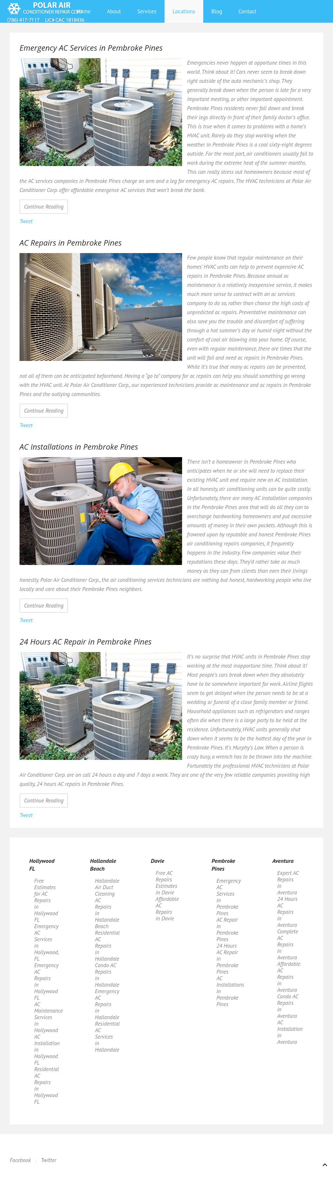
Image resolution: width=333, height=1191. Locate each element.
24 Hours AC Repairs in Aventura (287, 912)
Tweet (26, 221)
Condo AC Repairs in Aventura (287, 1006)
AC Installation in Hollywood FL (47, 1049)
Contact (247, 11)
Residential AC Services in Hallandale (107, 1036)
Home (84, 11)
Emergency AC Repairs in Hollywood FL (46, 981)
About (114, 11)
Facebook (20, 1160)
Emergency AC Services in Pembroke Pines (228, 896)
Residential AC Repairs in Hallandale (107, 945)
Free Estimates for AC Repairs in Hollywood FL (46, 900)
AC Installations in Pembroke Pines (229, 991)
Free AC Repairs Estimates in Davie (166, 883)
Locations (184, 11)
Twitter (49, 1160)
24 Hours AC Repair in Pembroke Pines (227, 958)
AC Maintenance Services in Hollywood (47, 1017)
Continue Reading (43, 206)
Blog (216, 11)
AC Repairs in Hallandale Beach (107, 913)
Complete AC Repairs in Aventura (287, 944)
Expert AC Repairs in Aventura (288, 883)
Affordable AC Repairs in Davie (167, 909)
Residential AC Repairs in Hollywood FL (46, 1085)
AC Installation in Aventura (289, 1032)
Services (146, 11)
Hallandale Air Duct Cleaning (107, 887)
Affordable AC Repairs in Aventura (288, 977)
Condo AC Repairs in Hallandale (107, 975)
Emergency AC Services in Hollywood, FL (46, 942)
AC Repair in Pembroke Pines (227, 929)
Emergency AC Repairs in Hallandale (107, 1004)
